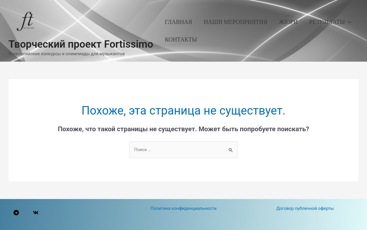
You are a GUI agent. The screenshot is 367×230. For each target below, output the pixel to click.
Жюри (288, 22)
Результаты (330, 22)
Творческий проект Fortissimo (80, 44)
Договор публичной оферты (305, 208)
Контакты (181, 39)
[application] (348, 22)
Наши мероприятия (236, 22)
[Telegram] (16, 212)
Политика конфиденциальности (183, 208)
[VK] (35, 212)
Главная (178, 22)
